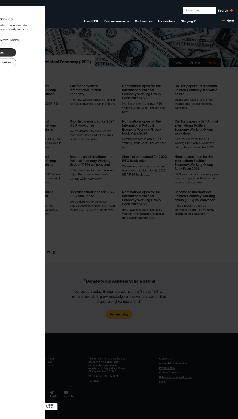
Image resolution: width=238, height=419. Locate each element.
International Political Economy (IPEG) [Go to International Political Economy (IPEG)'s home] (54, 61)
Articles (195, 62)
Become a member (116, 21)
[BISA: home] (21, 14)
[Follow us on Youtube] (69, 394)
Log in (162, 381)
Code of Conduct (169, 372)
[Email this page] (48, 252)
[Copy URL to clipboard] (54, 252)
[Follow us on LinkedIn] (39, 394)
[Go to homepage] (30, 347)
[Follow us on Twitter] (54, 394)
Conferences (143, 21)
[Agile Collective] (38, 406)
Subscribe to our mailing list (175, 377)
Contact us (165, 358)
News (212, 62)
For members (166, 21)
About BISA (91, 21)
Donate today (119, 314)
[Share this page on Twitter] (42, 253)
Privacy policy (167, 367)
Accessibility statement (173, 363)
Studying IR (188, 21)
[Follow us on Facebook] (23, 394)
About (177, 62)
